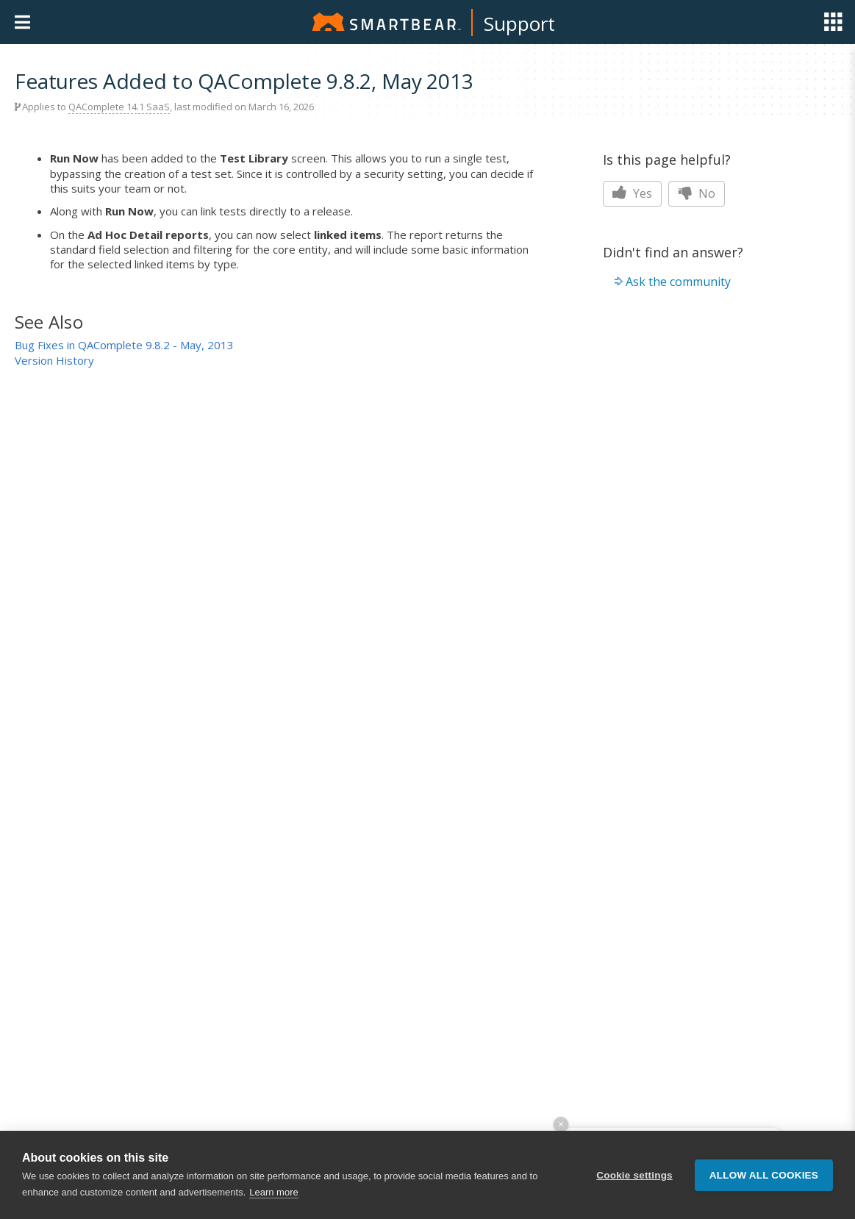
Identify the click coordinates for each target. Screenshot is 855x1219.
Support (519, 23)
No (696, 193)
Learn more (273, 1192)
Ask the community (678, 282)
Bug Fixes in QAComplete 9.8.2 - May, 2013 (124, 344)
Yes (632, 193)
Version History (54, 360)
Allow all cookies (763, 1175)
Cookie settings (634, 1175)
